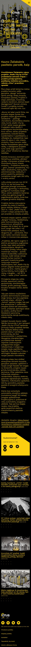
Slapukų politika (6, 633)
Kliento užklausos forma (9, 645)
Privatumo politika (7, 630)
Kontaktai (4, 637)
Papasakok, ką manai (8, 641)
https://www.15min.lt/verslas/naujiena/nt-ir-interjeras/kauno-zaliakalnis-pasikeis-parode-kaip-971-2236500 (15, 423)
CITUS (5, 45)
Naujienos (15, 45)
